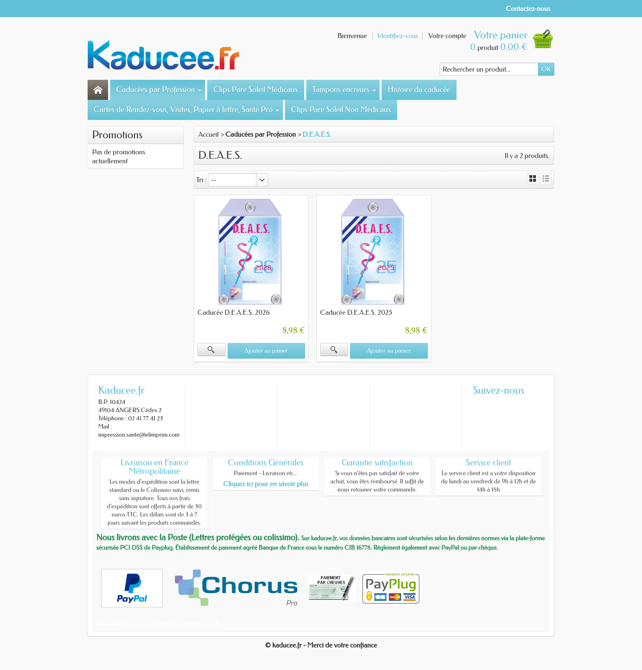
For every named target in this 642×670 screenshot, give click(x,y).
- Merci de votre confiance (340, 645)
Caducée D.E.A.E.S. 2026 (233, 312)
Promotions (117, 135)
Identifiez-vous (397, 36)
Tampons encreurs (344, 89)
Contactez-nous (528, 9)
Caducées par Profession (159, 89)
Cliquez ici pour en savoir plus (265, 484)
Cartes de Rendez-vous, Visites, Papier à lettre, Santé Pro (187, 109)
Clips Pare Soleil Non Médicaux (341, 109)
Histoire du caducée (419, 89)
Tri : (201, 180)
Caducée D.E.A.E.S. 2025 (356, 312)
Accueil (208, 134)
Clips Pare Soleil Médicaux (255, 89)
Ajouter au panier (266, 350)
